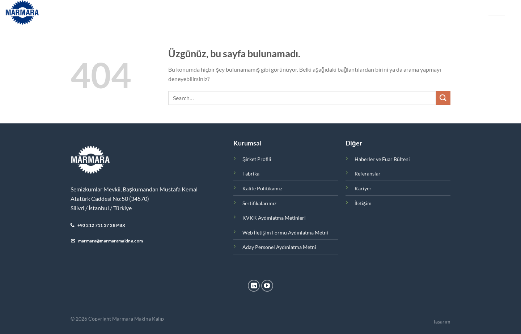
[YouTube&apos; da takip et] (267, 286)
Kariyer (328, 12)
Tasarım (441, 321)
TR (491, 9)
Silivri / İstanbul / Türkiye (101, 207)
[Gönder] (443, 98)
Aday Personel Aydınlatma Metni (279, 247)
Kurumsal (130, 12)
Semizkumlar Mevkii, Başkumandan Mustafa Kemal (134, 189)
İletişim (354, 12)
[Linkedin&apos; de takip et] (254, 286)
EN (502, 9)
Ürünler (166, 12)
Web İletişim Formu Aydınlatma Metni (285, 232)
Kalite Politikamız (262, 188)
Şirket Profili (257, 159)
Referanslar (296, 12)
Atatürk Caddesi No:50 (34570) (110, 198)
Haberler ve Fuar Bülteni (243, 12)
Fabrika (196, 12)
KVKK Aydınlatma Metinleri (274, 218)
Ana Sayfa (95, 12)
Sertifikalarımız (259, 203)
